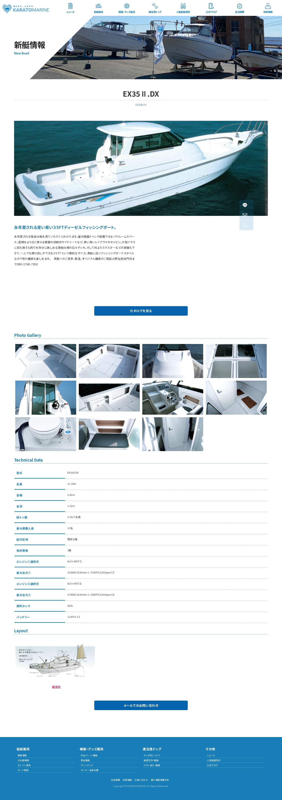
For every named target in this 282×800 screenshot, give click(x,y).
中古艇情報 (23, 760)
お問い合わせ (141, 779)
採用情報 (267, 11)
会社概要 (239, 11)
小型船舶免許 (183, 11)
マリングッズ (87, 765)
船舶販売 (98, 11)
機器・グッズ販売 (126, 11)
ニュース (70, 11)
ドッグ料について (152, 755)
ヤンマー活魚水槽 (89, 770)
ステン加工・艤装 (152, 765)
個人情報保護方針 (160, 779)
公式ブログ (211, 11)
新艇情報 (22, 755)
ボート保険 (23, 770)
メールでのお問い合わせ (141, 705)
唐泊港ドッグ (155, 11)
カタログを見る (141, 310)
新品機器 (85, 760)
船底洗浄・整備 (151, 760)
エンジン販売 (24, 765)
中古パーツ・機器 (89, 755)
